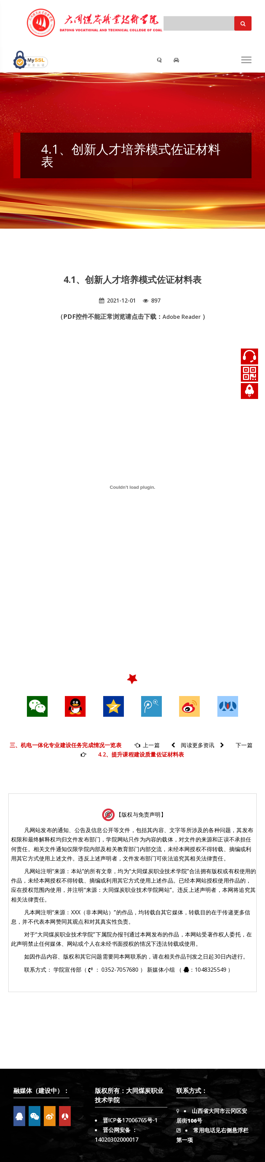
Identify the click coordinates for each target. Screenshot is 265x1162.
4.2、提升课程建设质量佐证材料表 (141, 754)
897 (151, 300)
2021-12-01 (117, 300)
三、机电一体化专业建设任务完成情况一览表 (65, 745)
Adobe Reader (182, 317)
